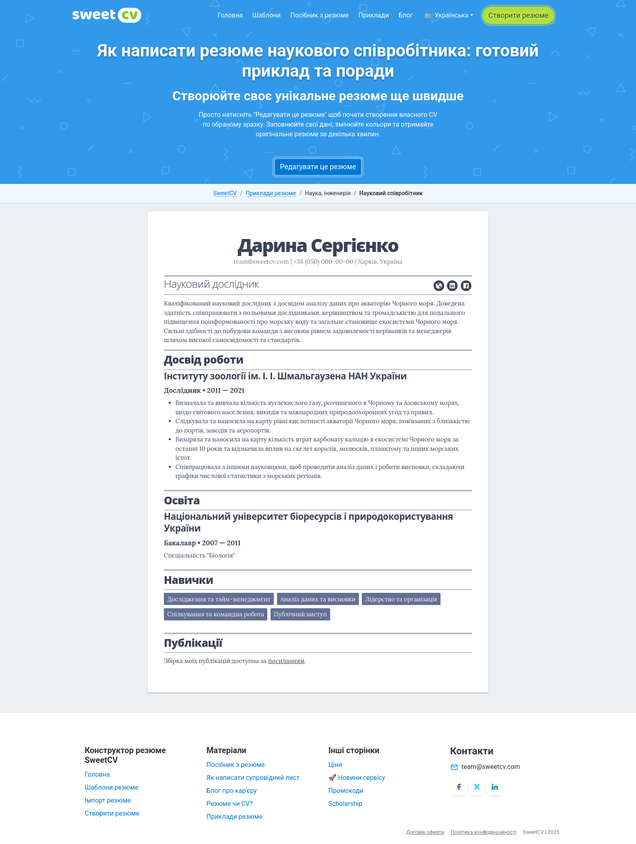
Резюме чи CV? (229, 803)
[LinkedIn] (495, 787)
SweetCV (225, 193)
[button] (448, 15)
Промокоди (345, 790)
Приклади (374, 15)
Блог (406, 15)
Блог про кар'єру (231, 790)
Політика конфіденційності (483, 832)
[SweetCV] (107, 15)
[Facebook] (459, 787)
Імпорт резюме (108, 800)
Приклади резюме (271, 193)
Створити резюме (112, 813)
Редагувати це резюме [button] (318, 167)
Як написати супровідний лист (252, 778)
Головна (230, 15)
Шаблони (266, 15)
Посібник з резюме (319, 15)
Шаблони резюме (111, 787)
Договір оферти (425, 832)
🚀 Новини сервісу (356, 778)
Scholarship (345, 803)
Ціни (335, 765)
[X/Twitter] (477, 787)
